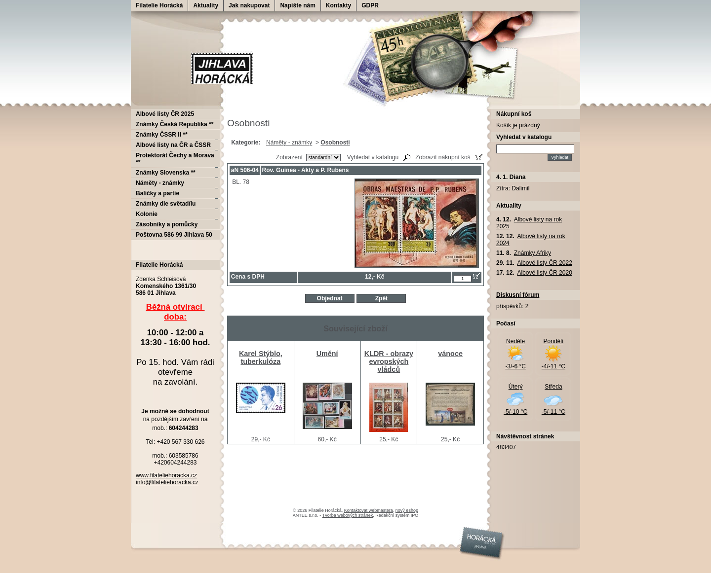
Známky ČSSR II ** (162, 134)
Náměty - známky (289, 142)
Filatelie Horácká (159, 5)
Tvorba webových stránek (347, 515)
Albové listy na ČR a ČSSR (173, 145)
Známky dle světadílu (166, 203)
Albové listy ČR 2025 (165, 113)
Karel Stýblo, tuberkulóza (260, 357)
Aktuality (205, 5)
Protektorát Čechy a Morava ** (175, 159)
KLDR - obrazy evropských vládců (388, 361)
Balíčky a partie (157, 193)
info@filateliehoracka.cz (167, 482)
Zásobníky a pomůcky (167, 224)
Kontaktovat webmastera (368, 510)
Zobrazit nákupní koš (442, 157)
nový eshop (406, 510)
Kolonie (147, 214)
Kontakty (338, 5)
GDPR (370, 5)
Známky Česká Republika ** (174, 124)
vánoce (450, 354)
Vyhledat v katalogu (372, 157)
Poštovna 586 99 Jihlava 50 (174, 234)
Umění (327, 354)
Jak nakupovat (249, 5)
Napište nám (297, 5)
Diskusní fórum (517, 294)
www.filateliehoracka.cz (166, 475)
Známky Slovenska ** (166, 172)
